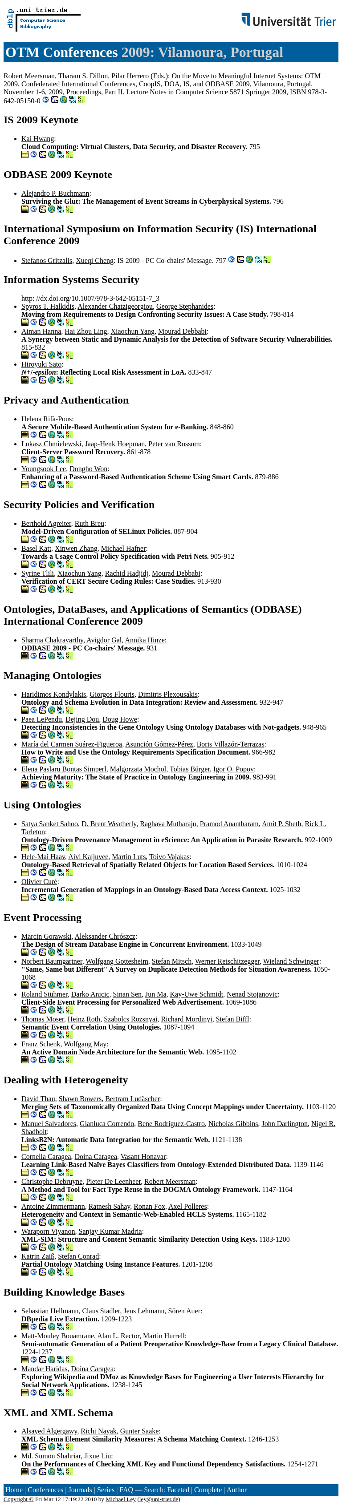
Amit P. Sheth (281, 824)
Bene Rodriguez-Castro (171, 1123)
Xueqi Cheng (95, 260)
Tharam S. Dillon (83, 76)
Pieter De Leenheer (113, 1181)
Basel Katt (36, 548)
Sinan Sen (127, 994)
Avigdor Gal (104, 640)
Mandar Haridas (44, 1369)
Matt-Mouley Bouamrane (57, 1336)
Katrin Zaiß (37, 1256)
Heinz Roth (84, 1019)
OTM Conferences (61, 52)
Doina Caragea (96, 1156)
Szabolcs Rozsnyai (130, 1019)
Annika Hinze (144, 640)
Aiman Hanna (41, 331)
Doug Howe (119, 719)
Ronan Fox (149, 1206)
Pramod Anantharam (229, 824)
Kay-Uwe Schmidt (197, 994)
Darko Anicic (90, 994)
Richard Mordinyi (186, 1019)
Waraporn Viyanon (48, 1231)
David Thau (38, 1098)
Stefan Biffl (232, 1019)
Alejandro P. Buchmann (55, 193)
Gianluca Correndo (107, 1123)
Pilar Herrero (130, 76)
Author (237, 1490)
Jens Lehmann (144, 1311)
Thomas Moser (42, 1019)
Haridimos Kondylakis (53, 694)
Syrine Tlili (37, 573)
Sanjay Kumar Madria (110, 1231)
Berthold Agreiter (46, 523)
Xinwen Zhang (76, 548)
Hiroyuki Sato (41, 364)
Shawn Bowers (80, 1098)
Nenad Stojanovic (252, 994)
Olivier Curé (39, 881)
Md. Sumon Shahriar (51, 1456)
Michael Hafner (123, 548)
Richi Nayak (98, 1431)
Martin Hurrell (164, 1336)
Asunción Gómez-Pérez (159, 744)
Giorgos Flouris (112, 694)
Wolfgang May (85, 1044)
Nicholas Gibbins (233, 1123)
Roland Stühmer (44, 994)
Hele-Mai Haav (43, 856)
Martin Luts (129, 856)
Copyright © (19, 1499)
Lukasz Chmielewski (51, 444)
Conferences (45, 1490)
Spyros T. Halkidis (47, 306)
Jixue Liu (97, 1456)
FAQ (126, 1490)
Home (14, 1490)
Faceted (178, 1490)
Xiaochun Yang (132, 331)
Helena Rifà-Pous (46, 419)
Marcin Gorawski (46, 936)
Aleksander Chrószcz (105, 936)
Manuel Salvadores (48, 1123)
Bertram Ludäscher (132, 1098)
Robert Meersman (29, 76)
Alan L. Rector (118, 1336)
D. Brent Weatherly (108, 824)
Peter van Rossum (174, 444)
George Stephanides (184, 306)
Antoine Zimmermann (53, 1206)
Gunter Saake (139, 1431)
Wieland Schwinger (291, 961)
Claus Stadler (101, 1311)
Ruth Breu (89, 523)
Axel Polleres (187, 1206)
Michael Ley (121, 1499)
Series (105, 1490)
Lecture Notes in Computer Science (177, 92)
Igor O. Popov (233, 769)
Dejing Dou (82, 719)
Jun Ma (156, 994)
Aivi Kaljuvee (88, 856)
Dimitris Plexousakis (168, 694)
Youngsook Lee (43, 468)
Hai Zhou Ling (86, 331)
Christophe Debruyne (51, 1181)
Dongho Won (88, 468)
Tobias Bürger (190, 769)
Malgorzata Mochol (138, 769)
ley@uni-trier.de (158, 1499)
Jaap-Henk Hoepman (115, 444)
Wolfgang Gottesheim (117, 961)
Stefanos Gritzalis (46, 260)
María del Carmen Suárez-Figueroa (71, 744)
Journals (80, 1490)
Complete (208, 1490)
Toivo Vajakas (169, 856)
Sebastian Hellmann (49, 1311)
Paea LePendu (41, 719)
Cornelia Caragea (46, 1156)
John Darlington (284, 1123)
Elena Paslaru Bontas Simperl (63, 769)
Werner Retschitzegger (227, 961)
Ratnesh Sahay (109, 1206)
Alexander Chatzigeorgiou (115, 306)
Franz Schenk (41, 1044)
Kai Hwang (37, 138)
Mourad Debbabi (182, 331)
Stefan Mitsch (171, 961)
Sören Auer (184, 1311)
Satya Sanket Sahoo (49, 824)
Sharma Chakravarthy (52, 640)
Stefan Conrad (78, 1256)
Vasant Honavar (143, 1156)
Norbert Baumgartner (51, 961)
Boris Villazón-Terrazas (231, 744)
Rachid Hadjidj (126, 573)
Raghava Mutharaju (168, 824)
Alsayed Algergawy (49, 1431)
